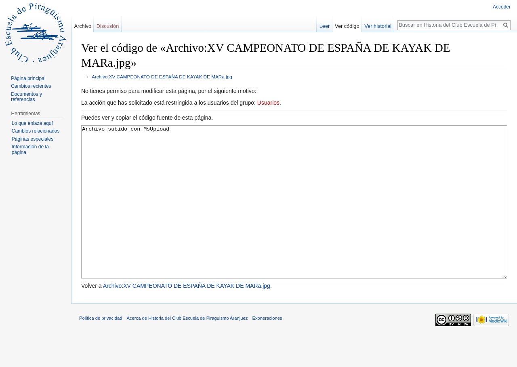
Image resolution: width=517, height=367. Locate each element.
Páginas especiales (32, 139)
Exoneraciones (267, 348)
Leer (324, 26)
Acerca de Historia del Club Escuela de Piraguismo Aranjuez (187, 348)
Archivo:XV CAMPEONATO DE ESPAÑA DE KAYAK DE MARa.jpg (162, 76)
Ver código (347, 26)
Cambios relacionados (36, 131)
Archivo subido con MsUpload (294, 217)
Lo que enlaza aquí (32, 123)
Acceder (502, 7)
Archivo (82, 26)
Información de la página (30, 149)
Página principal (28, 78)
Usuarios (268, 102)
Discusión (108, 26)
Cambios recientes (31, 86)
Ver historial (377, 26)
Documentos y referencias (26, 97)
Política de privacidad (100, 348)
